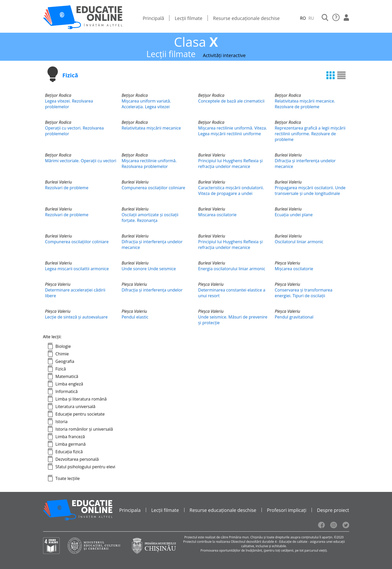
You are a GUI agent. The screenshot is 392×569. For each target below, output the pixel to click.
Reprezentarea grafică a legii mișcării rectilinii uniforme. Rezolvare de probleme (310, 133)
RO (303, 18)
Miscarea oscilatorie (217, 215)
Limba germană (71, 444)
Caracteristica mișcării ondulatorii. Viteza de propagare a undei (231, 190)
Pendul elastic (135, 317)
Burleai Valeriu (211, 155)
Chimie (62, 354)
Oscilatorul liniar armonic (299, 242)
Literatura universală (75, 406)
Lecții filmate (188, 18)
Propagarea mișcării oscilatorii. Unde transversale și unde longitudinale (310, 190)
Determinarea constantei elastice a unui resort (231, 293)
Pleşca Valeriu (287, 263)
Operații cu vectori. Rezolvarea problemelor (74, 131)
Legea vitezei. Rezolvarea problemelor (69, 104)
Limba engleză (69, 384)
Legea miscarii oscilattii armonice (77, 269)
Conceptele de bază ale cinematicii (231, 101)
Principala (130, 510)
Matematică (67, 376)
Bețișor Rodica (58, 95)
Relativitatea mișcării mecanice (151, 128)
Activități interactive (224, 55)
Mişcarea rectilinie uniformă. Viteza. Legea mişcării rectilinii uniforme (232, 131)
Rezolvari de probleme (66, 188)
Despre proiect (333, 510)
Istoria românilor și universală (84, 429)
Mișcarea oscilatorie (294, 269)
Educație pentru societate (80, 414)
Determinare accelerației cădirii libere (75, 293)
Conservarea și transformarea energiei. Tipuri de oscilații (303, 293)
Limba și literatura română (81, 399)
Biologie (63, 346)
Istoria (62, 421)
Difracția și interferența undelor (152, 290)
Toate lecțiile (68, 478)
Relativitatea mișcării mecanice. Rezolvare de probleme (305, 104)
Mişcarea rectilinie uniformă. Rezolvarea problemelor (149, 163)
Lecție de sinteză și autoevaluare (76, 317)
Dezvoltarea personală (77, 459)
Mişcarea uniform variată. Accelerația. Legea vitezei (146, 104)
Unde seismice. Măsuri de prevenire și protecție (232, 320)
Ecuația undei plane (294, 215)
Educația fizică (69, 452)
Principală (153, 18)
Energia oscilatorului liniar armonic (231, 269)
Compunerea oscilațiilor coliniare (153, 188)
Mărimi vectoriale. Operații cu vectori (80, 161)
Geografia (65, 361)
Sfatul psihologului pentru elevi (85, 467)
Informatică (67, 391)
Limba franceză (70, 436)
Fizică (61, 369)
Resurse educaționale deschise (246, 18)
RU (311, 18)
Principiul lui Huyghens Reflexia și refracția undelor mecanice (230, 163)
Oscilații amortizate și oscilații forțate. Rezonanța (150, 217)
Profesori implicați (286, 510)
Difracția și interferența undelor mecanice (305, 163)
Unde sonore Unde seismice (149, 269)
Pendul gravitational (294, 317)
